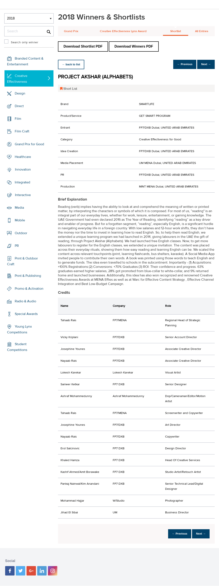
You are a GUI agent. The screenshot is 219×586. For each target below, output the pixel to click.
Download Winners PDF (133, 46)
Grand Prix (71, 31)
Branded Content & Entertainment (25, 61)
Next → (205, 64)
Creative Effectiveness (17, 79)
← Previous (181, 64)
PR (17, 246)
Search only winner (24, 42)
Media (19, 207)
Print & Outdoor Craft (22, 261)
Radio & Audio (25, 301)
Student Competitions (17, 347)
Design (20, 93)
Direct (19, 106)
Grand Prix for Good (29, 144)
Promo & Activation (29, 288)
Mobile (20, 220)
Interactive (23, 195)
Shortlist (175, 31)
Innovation (23, 169)
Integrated (22, 182)
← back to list (72, 64)
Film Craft (22, 131)
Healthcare (23, 157)
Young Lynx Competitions (19, 329)
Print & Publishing (28, 276)
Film (18, 119)
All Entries (201, 31)
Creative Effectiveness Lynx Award (123, 31)
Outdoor (21, 233)
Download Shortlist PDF (83, 46)
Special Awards (26, 314)
